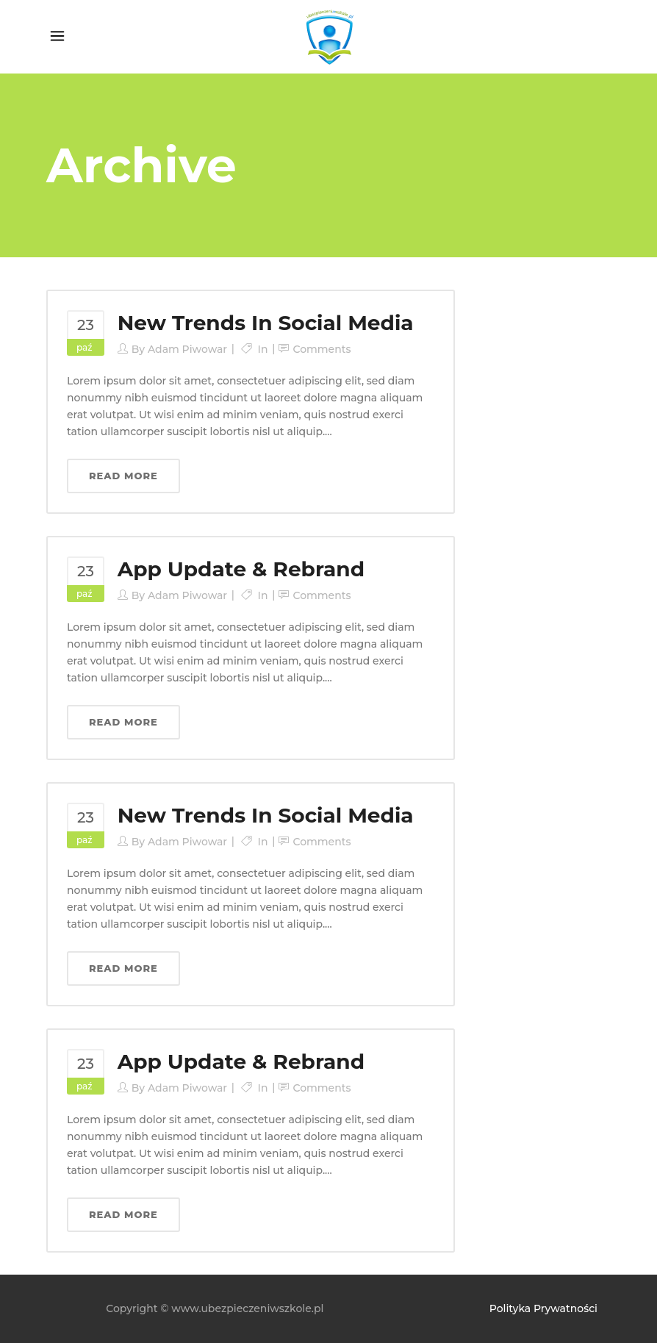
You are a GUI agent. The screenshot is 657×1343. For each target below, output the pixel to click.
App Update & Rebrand (241, 568)
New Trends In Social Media (266, 322)
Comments (321, 349)
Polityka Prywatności (543, 1308)
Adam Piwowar (187, 349)
